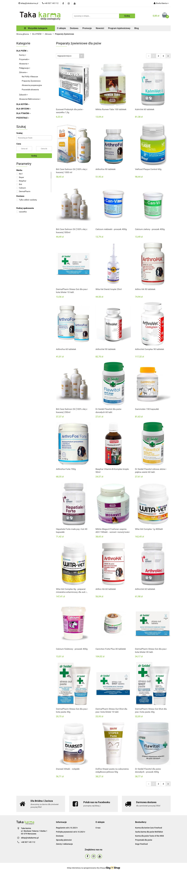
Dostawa (74, 28)
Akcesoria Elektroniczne (29, 99)
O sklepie (61, 28)
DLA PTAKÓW (23, 113)
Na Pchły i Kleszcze (30, 76)
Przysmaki (24, 59)
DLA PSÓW (22, 51)
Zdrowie (23, 72)
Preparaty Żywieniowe (31, 81)
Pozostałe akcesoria (30, 89)
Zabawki (23, 95)
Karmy (22, 55)
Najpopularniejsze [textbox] (64, 56)
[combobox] (70, 55)
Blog (136, 28)
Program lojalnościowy (119, 28)
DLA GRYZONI (23, 109)
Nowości (100, 28)
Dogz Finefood (141, 844)
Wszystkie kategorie (35, 28)
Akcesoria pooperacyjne (32, 85)
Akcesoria (24, 64)
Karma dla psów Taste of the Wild (149, 836)
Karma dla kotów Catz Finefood (148, 828)
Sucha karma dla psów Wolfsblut (149, 832)
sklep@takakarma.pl (30, 838)
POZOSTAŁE (22, 118)
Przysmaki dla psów (143, 840)
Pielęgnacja (24, 68)
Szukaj (34, 156)
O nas (98, 828)
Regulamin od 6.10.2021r (67, 828)
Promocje (87, 28)
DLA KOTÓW (22, 104)
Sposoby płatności (64, 840)
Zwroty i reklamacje (64, 844)
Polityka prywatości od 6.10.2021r (70, 832)
